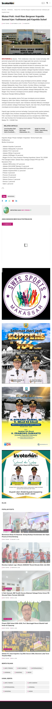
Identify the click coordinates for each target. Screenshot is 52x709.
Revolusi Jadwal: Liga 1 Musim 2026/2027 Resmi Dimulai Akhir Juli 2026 (26, 565)
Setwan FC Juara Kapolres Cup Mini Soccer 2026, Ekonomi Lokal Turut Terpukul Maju (25, 655)
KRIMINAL (7, 672)
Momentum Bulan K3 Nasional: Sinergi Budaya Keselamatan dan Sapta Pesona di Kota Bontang (25, 536)
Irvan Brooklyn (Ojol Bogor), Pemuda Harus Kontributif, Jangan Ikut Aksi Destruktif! (10, 130)
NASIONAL (10, 9)
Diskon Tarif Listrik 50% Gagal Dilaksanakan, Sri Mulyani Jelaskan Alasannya (25, 130)
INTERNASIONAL (37, 668)
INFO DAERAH (22, 668)
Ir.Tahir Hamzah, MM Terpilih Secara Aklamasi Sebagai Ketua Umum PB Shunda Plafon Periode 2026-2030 (25, 594)
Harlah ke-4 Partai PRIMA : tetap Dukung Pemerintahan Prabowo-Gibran (41, 130)
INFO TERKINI (9, 668)
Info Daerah (7, 530)
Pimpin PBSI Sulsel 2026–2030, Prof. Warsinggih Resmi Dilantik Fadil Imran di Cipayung (25, 624)
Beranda (4, 9)
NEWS (29, 672)
